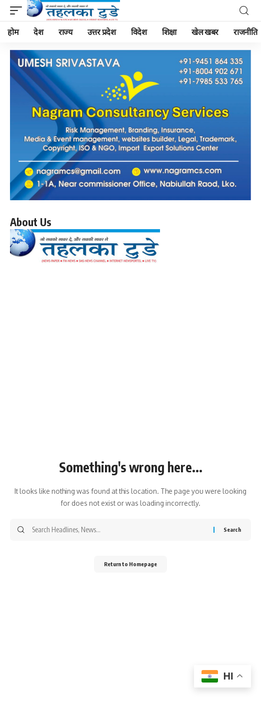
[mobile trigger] (18, 10)
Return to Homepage (130, 564)
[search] (244, 10)
